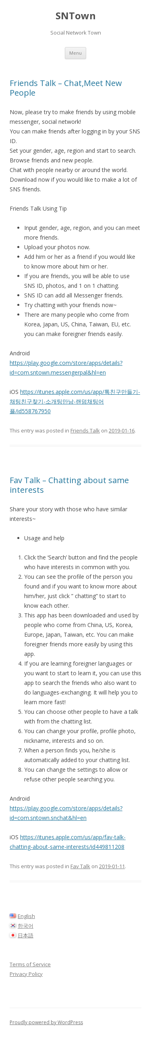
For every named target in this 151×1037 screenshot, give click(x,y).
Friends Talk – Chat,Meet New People (66, 88)
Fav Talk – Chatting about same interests (69, 485)
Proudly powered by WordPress (46, 1022)
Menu (75, 53)
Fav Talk (80, 866)
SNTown (76, 16)
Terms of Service (30, 964)
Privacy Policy (26, 974)
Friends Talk (85, 430)
